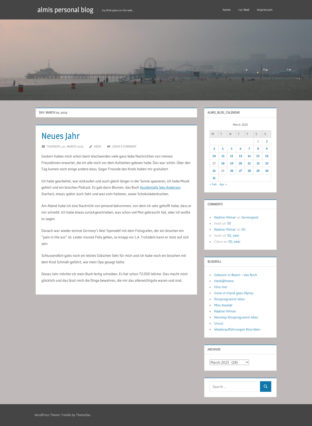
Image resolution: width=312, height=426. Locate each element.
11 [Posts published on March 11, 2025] (222, 156)
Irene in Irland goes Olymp (233, 293)
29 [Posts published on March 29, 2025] (258, 171)
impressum (265, 10)
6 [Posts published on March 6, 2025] (240, 149)
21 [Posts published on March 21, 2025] (249, 163)
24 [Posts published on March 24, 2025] (214, 171)
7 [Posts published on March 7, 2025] (249, 149)
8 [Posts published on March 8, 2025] (258, 149)
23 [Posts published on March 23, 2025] (266, 163)
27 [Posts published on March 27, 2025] (240, 171)
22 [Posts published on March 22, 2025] (258, 163)
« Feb (213, 184)
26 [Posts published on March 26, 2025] (231, 171)
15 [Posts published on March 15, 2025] (258, 156)
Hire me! (220, 287)
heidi (97, 146)
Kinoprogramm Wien (229, 299)
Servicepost (249, 217)
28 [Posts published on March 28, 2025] (249, 171)
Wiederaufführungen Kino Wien (237, 329)
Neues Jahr (60, 135)
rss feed (243, 10)
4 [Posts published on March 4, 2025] (223, 149)
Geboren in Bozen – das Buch (235, 275)
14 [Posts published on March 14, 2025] (249, 156)
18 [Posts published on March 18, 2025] (222, 163)
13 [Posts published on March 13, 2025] (240, 156)
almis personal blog (65, 9)
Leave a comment (124, 146)
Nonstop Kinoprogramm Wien (236, 317)
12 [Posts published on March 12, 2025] (231, 156)
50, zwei (233, 235)
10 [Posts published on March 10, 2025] (214, 156)
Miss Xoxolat (223, 305)
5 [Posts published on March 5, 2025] (231, 149)
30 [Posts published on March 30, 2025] (266, 171)
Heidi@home (224, 281)
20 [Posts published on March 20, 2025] (240, 163)
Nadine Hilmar (225, 217)
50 (229, 223)
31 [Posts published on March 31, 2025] (214, 178)
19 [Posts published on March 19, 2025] (231, 163)
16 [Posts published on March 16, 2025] (266, 156)
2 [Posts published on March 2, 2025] (267, 141)
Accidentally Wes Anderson (160, 187)
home (227, 10)
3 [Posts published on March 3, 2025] (214, 149)
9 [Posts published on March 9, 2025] (267, 149)
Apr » (223, 184)
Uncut (218, 323)
